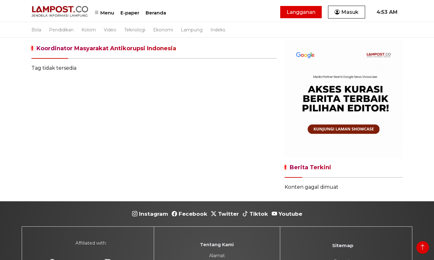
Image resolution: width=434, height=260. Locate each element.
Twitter (225, 214)
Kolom (88, 30)
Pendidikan (61, 30)
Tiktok (255, 214)
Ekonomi (163, 30)
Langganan (301, 12)
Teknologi (134, 30)
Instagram (150, 214)
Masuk (347, 12)
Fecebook (189, 214)
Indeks (217, 30)
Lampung (192, 30)
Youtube (287, 214)
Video (110, 30)
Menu (104, 13)
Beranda (156, 13)
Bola (36, 30)
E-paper (129, 13)
